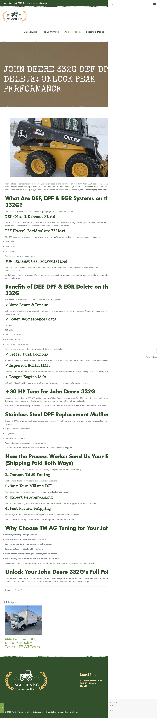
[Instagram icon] (151, 3)
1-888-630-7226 (126, 685)
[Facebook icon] (147, 3)
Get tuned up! (146, 24)
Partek (71, 712)
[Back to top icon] (149, 712)
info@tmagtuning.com (130, 681)
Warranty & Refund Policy (128, 693)
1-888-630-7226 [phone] (15, 3)
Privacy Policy (50, 712)
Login (78, 712)
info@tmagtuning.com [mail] (37, 3)
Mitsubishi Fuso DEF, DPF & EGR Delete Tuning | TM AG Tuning (22, 642)
